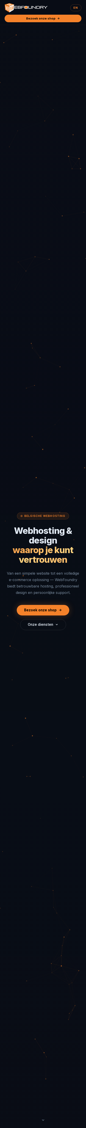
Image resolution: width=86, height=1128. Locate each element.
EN (75, 7)
